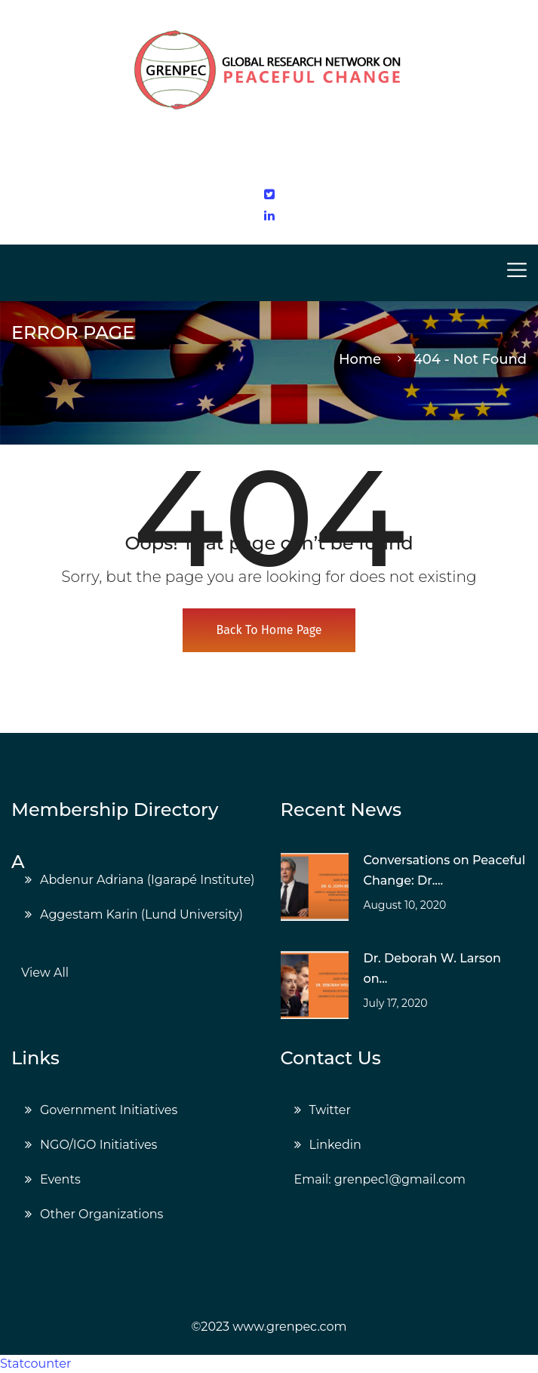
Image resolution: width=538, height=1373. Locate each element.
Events (60, 1179)
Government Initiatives (108, 1110)
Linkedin (335, 1144)
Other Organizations (101, 1214)
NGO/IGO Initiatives (98, 1144)
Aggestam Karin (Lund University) (141, 914)
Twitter (330, 1110)
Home (364, 359)
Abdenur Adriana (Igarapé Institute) (147, 880)
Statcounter (35, 1363)
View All (45, 972)
